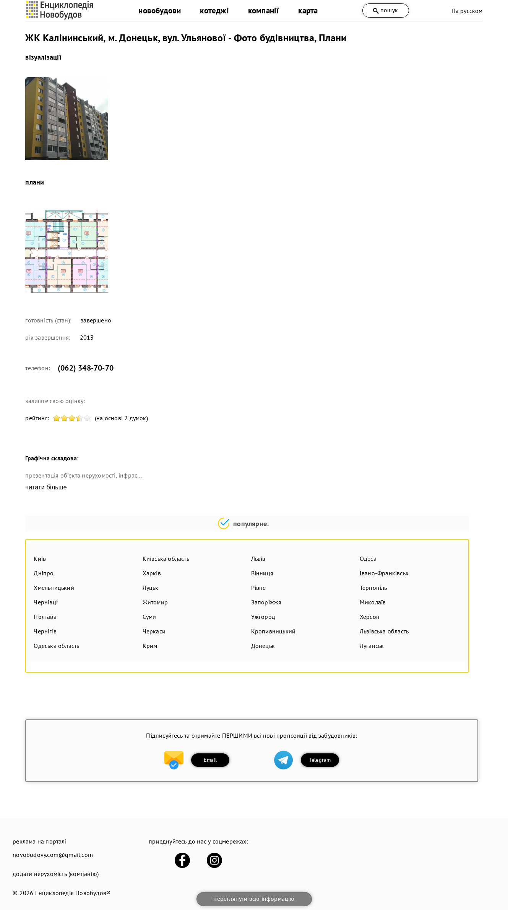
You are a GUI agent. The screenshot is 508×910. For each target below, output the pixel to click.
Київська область (166, 558)
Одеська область (56, 645)
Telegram (320, 759)
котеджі (214, 10)
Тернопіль (373, 587)
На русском (467, 11)
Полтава (45, 616)
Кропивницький (273, 631)
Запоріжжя (266, 602)
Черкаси (154, 631)
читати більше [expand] (46, 487)
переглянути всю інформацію (253, 898)
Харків (152, 573)
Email (210, 759)
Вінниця (262, 573)
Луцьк (151, 587)
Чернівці (46, 602)
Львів (258, 558)
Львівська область (384, 631)
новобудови (159, 10)
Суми (149, 616)
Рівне (258, 587)
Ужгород (263, 616)
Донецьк (263, 645)
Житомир (155, 602)
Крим (150, 645)
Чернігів (45, 631)
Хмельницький (54, 587)
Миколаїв (373, 602)
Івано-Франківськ (384, 573)
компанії (263, 10)
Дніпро (44, 573)
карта (308, 10)
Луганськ (372, 645)
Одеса (368, 558)
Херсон (370, 616)
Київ (40, 558)
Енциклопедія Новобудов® (73, 893)
